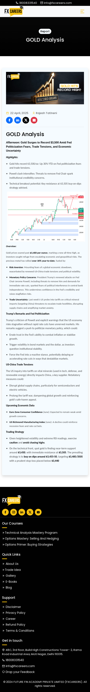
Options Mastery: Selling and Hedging (30, 539)
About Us (10, 564)
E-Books (9, 582)
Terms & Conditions (18, 631)
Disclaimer (11, 607)
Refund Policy (13, 625)
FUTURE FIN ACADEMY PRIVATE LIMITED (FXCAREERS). (48, 682)
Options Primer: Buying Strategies (27, 545)
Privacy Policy (13, 613)
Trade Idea (11, 570)
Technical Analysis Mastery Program (29, 533)
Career (9, 619)
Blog (7, 588)
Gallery (9, 576)
